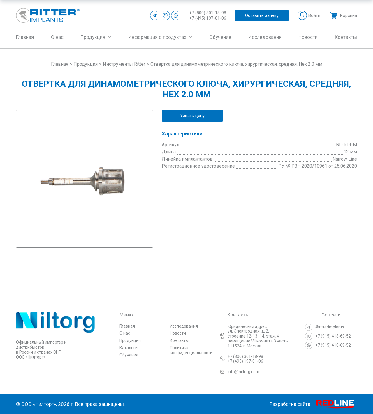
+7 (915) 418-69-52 (333, 336)
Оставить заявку (262, 15)
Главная (127, 326)
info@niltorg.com (243, 371)
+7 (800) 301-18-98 (207, 12)
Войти (314, 15)
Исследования (184, 326)
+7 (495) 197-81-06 (207, 18)
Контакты (179, 340)
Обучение (128, 355)
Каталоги (128, 347)
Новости (178, 333)
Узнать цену (192, 115)
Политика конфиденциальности (191, 350)
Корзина (348, 15)
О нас (124, 333)
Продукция (130, 340)
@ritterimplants (329, 327)
